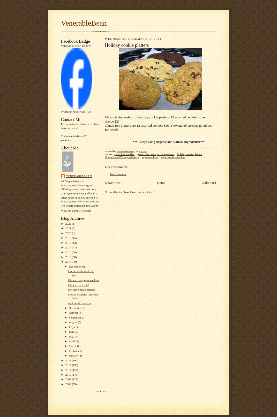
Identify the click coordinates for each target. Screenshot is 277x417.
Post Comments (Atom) (139, 192)
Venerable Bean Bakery (76, 45)
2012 (68, 365)
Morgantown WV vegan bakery (122, 157)
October (74, 312)
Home (161, 183)
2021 (68, 228)
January (74, 355)
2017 (68, 247)
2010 (68, 374)
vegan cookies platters (173, 157)
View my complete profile (76, 210)
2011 (68, 369)
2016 (68, 252)
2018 (68, 242)
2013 (68, 360)
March (73, 345)
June (72, 331)
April (72, 341)
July (71, 327)
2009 (68, 379)
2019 (68, 237)
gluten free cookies (124, 154)
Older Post (209, 183)
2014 (68, 261)
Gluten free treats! (78, 284)
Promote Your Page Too (76, 111)
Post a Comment (118, 174)
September (75, 317)
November (75, 307)
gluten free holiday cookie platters (155, 154)
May (72, 336)
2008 (68, 384)
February (74, 350)
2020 (68, 233)
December (75, 266)
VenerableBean (84, 23)
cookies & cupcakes (79, 303)
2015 (68, 257)
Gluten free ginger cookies (83, 280)
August (73, 322)
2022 (68, 223)
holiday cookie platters (189, 154)
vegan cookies (150, 157)
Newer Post (113, 183)
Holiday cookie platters (81, 289)
